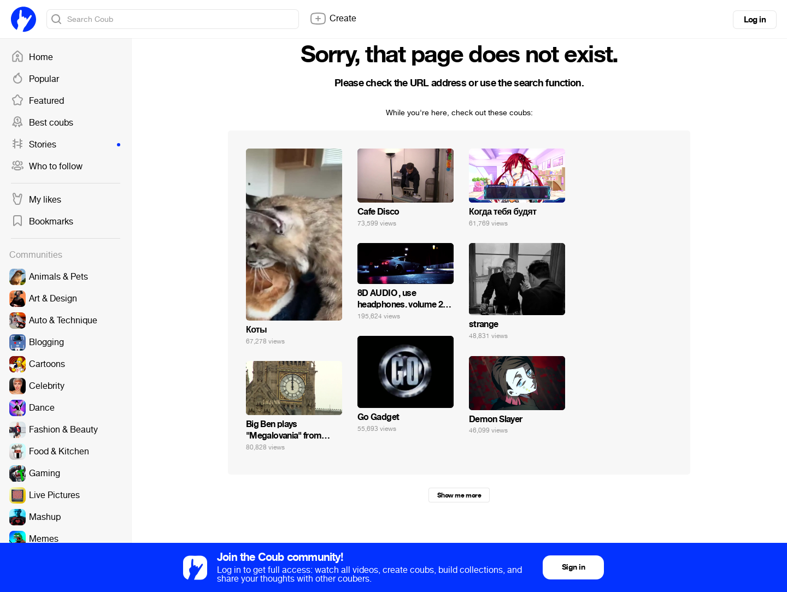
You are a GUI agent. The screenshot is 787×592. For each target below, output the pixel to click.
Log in (755, 19)
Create (332, 18)
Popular (35, 79)
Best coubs (42, 123)
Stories (65, 144)
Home (32, 57)
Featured (37, 101)
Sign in (573, 567)
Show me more (459, 495)
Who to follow (47, 166)
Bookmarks (42, 221)
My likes (36, 200)
